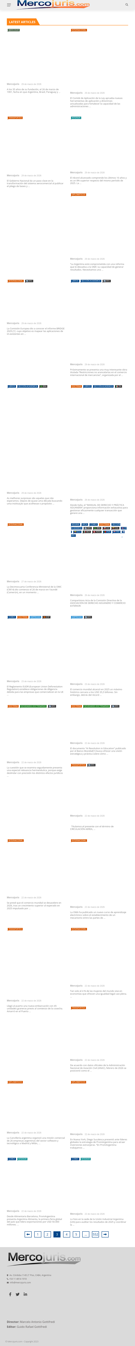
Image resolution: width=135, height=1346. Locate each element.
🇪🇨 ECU (77, 532)
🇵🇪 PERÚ (97, 532)
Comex (93, 524)
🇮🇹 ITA (118, 386)
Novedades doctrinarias (33, 706)
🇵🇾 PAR (116, 532)
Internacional (79, 30)
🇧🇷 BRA (43, 386)
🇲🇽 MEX (87, 532)
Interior (76, 118)
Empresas (35, 617)
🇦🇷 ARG (29, 281)
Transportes (15, 118)
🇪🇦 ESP (46, 617)
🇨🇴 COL (115, 528)
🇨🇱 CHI (106, 528)
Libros (75, 281)
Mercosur (14, 30)
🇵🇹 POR (107, 532)
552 (95, 1234)
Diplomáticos (78, 195)
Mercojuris (13, 84)
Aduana (75, 524)
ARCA (84, 524)
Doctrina (76, 386)
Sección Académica (91, 281)
